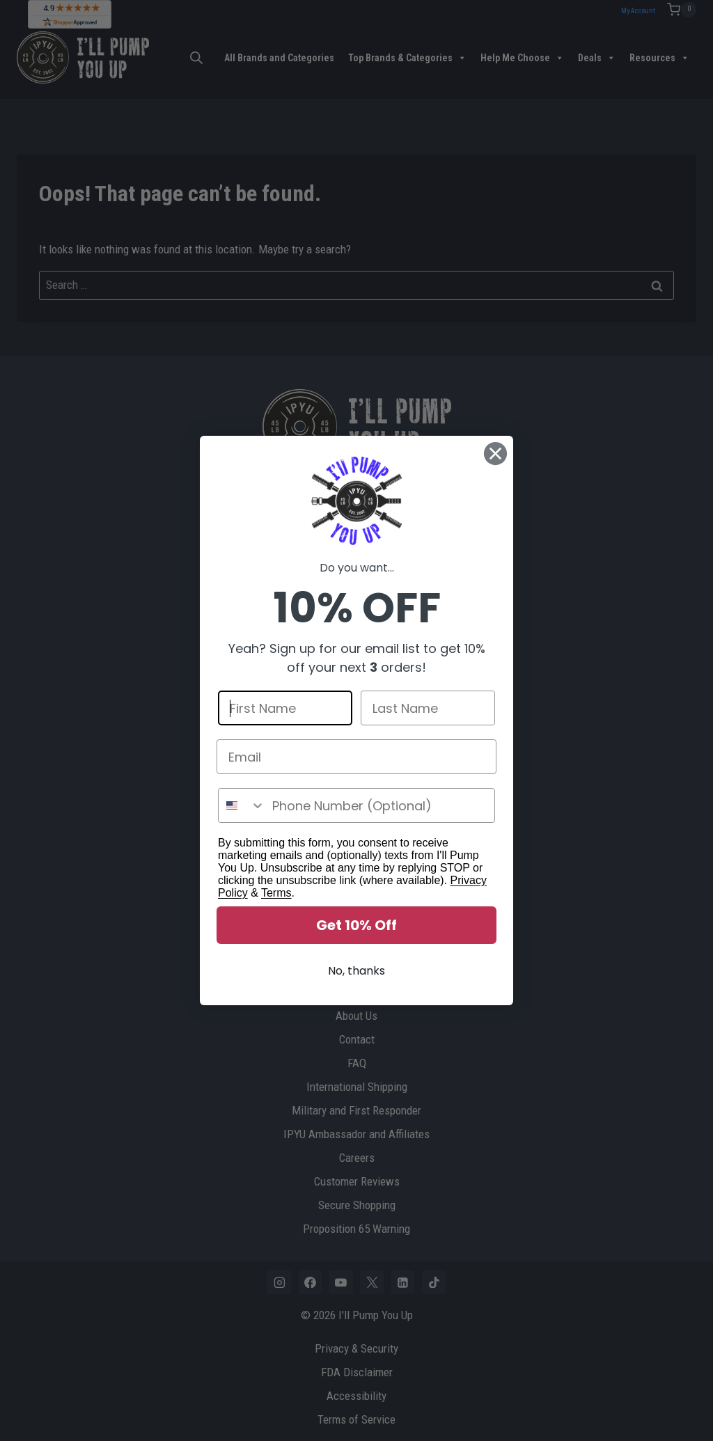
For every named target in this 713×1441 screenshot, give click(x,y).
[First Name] (285, 708)
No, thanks (356, 971)
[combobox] (242, 805)
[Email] (356, 756)
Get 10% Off (356, 925)
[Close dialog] (495, 453)
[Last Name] (428, 708)
